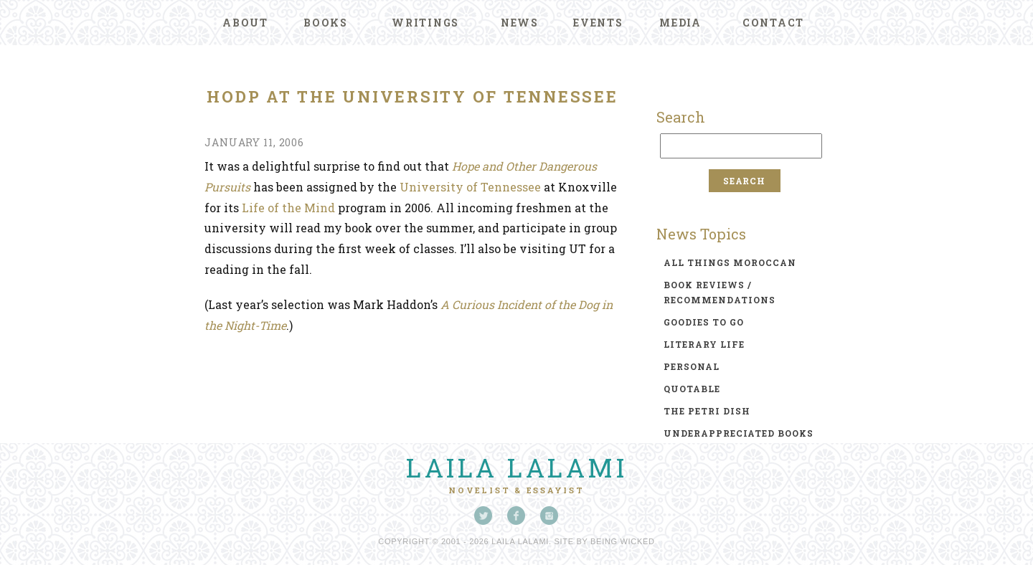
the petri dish (707, 411)
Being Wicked (622, 541)
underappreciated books (738, 433)
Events (598, 22)
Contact (773, 22)
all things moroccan (730, 262)
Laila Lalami (516, 467)
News (520, 22)
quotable (692, 388)
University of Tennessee (470, 186)
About (245, 22)
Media (680, 22)
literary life (704, 344)
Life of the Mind (288, 207)
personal (692, 366)
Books (325, 22)
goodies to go (704, 322)
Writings (425, 22)
